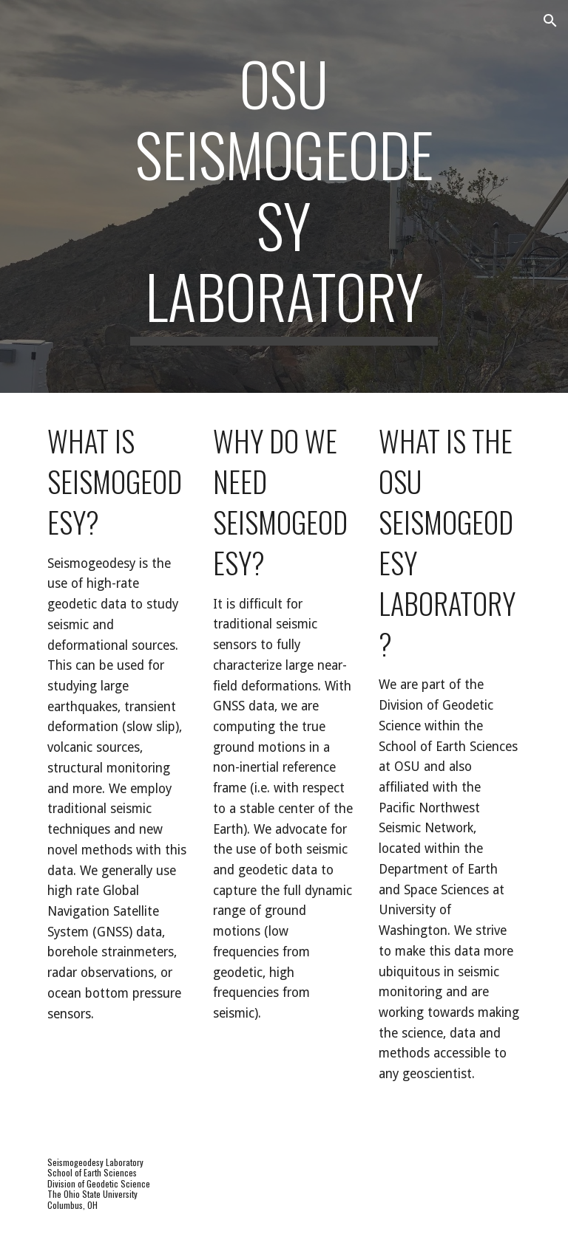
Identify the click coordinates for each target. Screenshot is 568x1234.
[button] (550, 20)
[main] (283, 196)
